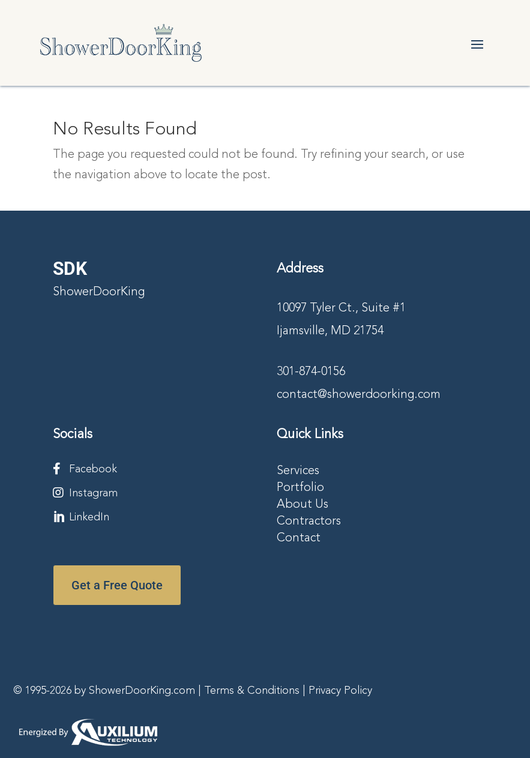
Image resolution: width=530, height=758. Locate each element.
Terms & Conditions (252, 690)
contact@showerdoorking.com (359, 395)
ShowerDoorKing (99, 292)
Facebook (93, 469)
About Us (302, 505)
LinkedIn (89, 517)
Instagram (93, 493)
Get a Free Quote (117, 585)
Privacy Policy (340, 690)
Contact (299, 538)
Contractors (309, 522)
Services (298, 471)
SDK (70, 268)
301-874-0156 (311, 372)
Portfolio (300, 488)
